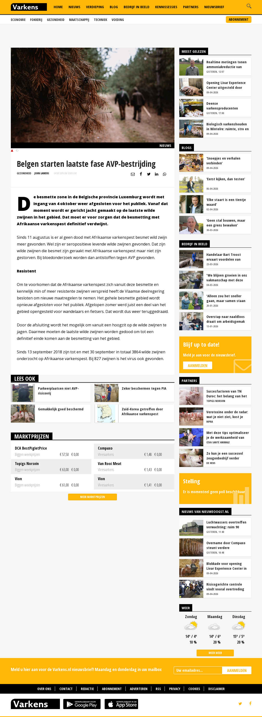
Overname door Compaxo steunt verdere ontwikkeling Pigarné (225, 545)
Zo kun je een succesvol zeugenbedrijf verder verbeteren (224, 455)
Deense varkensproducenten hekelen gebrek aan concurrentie (222, 105)
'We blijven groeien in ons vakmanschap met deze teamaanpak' (226, 277)
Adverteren (138, 688)
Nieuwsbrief (214, 6)
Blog (114, 6)
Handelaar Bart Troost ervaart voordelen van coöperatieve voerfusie (224, 257)
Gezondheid (55, 19)
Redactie (87, 688)
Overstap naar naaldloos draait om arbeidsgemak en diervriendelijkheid (225, 319)
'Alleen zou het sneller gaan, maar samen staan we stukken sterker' (225, 298)
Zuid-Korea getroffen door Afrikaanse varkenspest (142, 411)
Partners (190, 6)
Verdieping (95, 6)
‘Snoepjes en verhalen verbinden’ (223, 160)
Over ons (44, 688)
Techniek (100, 19)
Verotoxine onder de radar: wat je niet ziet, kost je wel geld (227, 414)
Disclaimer (216, 688)
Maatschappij (79, 19)
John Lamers (41, 173)
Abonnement (239, 19)
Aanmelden (197, 365)
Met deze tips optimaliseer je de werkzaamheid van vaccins (227, 435)
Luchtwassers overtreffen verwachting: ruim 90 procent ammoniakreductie (227, 524)
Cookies (194, 688)
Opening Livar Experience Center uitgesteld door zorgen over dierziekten (226, 85)
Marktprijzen (31, 436)
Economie (18, 19)
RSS (158, 688)
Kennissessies (166, 6)
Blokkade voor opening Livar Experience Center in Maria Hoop (226, 566)
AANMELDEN (237, 670)
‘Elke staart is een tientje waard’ (226, 202)
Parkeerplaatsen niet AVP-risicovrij (58, 390)
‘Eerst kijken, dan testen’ (225, 178)
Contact (66, 688)
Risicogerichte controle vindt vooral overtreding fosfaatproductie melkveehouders (225, 586)
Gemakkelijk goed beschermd (60, 409)
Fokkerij (36, 19)
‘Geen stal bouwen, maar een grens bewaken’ (225, 222)
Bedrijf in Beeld (136, 6)
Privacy (174, 688)
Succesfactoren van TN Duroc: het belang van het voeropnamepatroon (226, 393)
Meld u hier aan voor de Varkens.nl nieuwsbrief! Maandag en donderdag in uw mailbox (86, 669)
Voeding (118, 19)
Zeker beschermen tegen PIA (144, 388)
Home (58, 6)
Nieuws (74, 6)
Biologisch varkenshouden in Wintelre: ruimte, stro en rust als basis (227, 126)
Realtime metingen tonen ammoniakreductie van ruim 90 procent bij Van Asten (226, 64)
